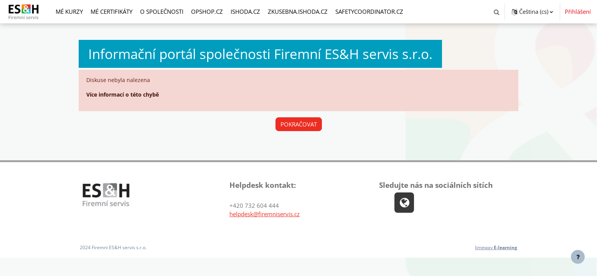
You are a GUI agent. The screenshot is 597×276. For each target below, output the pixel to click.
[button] (496, 11)
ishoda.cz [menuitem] (245, 11)
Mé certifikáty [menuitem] (111, 11)
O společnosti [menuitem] (161, 11)
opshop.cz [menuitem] (207, 11)
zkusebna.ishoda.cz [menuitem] (298, 11)
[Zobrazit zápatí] (578, 257)
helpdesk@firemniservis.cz (264, 215)
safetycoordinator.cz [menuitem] (369, 11)
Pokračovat (298, 124)
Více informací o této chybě (126, 95)
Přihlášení (578, 11)
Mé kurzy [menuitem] (69, 11)
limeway (494, 248)
